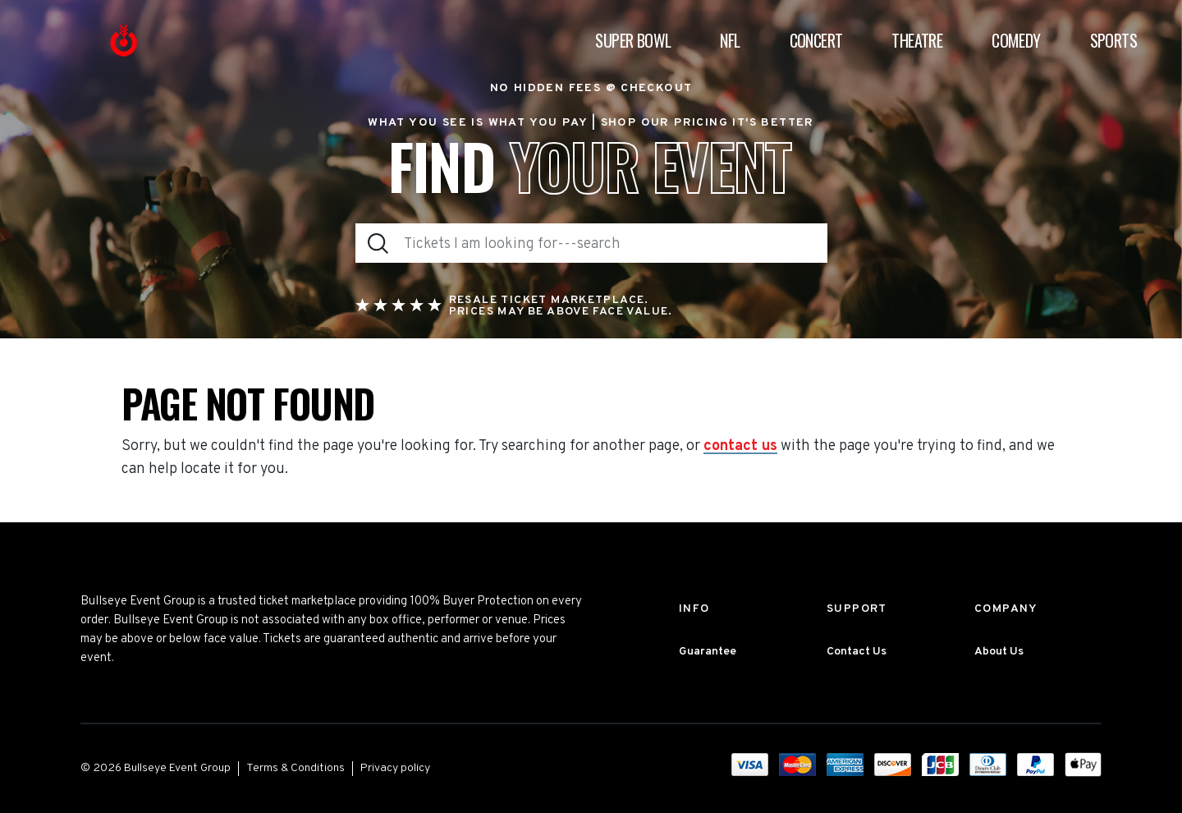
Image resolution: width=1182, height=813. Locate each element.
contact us (740, 446)
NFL (730, 40)
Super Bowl (633, 40)
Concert (816, 40)
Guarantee (707, 652)
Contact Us (856, 652)
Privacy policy (395, 768)
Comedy (1016, 40)
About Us (999, 652)
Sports (1113, 40)
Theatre (916, 40)
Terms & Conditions (295, 768)
